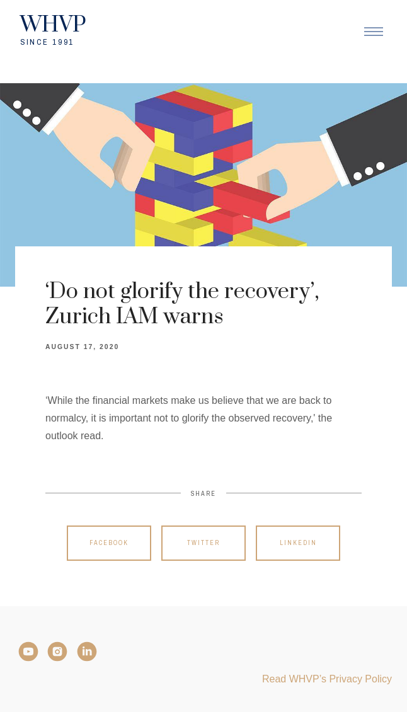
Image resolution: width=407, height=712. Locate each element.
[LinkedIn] (87, 651)
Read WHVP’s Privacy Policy (327, 679)
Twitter (203, 543)
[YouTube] (28, 651)
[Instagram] (57, 651)
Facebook (109, 543)
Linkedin (298, 543)
